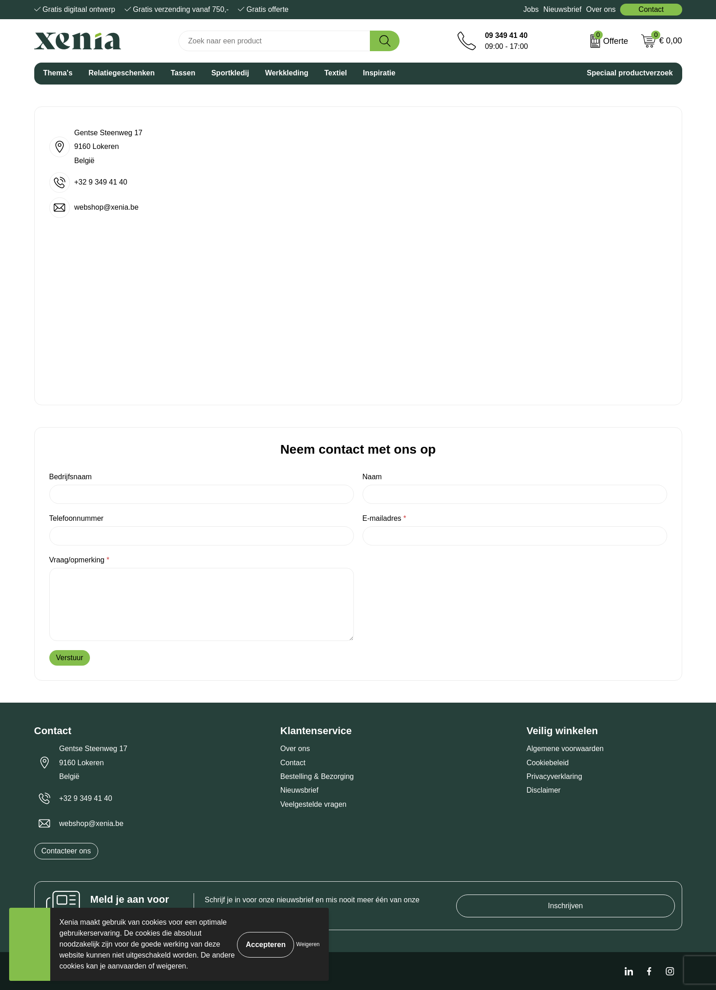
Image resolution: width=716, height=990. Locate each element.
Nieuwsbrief (562, 9)
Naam (372, 477)
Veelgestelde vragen (313, 804)
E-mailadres (384, 518)
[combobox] (274, 41)
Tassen (183, 73)
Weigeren (308, 944)
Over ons (601, 9)
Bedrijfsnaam (70, 477)
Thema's (58, 73)
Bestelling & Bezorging (317, 776)
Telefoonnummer (76, 518)
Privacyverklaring (554, 776)
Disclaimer (543, 790)
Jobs (531, 9)
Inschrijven (565, 906)
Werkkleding (286, 73)
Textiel (335, 73)
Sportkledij (230, 73)
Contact (650, 9)
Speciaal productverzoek (630, 73)
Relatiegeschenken (122, 73)
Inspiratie (379, 73)
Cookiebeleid (547, 763)
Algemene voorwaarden (565, 748)
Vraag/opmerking (79, 560)
